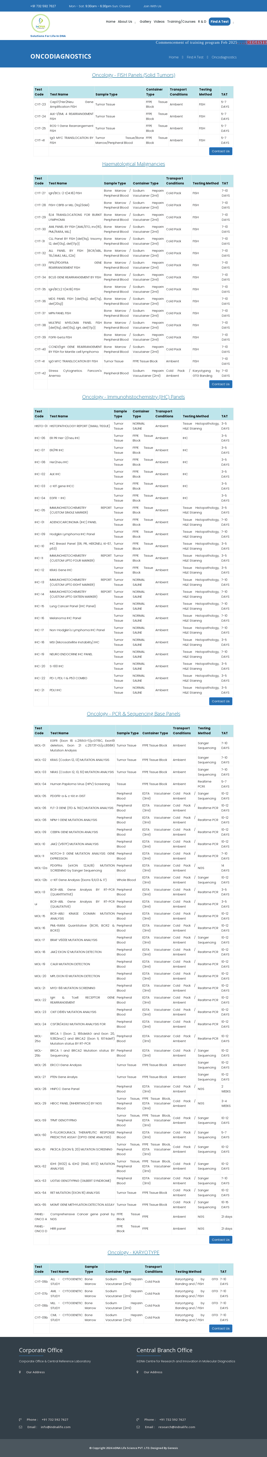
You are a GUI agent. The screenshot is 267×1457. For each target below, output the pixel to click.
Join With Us (152, 6)
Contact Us (221, 151)
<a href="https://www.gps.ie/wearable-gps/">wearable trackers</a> (59, 1395)
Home (174, 57)
